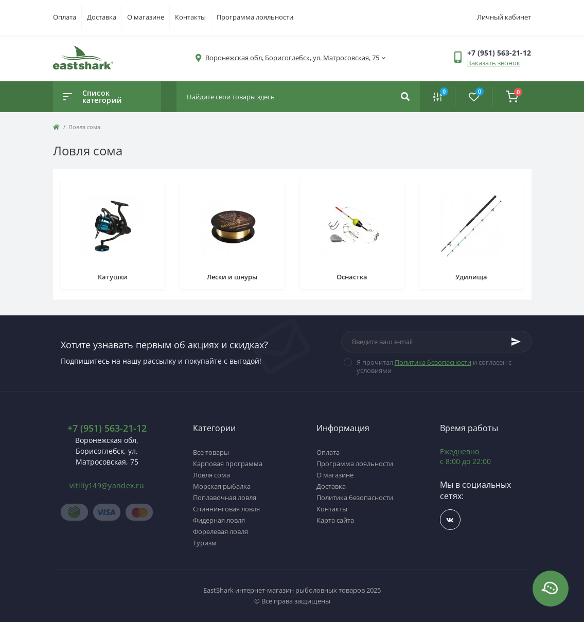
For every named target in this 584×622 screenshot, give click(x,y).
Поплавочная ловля (224, 497)
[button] (292, 58)
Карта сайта (335, 520)
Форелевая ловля (220, 531)
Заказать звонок (493, 62)
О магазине (145, 17)
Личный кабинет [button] (504, 17)
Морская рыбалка (222, 486)
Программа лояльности (255, 17)
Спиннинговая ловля (226, 508)
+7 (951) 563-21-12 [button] (107, 428)
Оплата (64, 17)
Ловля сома (211, 474)
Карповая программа (227, 463)
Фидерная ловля (219, 520)
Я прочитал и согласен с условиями (434, 366)
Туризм (205, 542)
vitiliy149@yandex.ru (106, 485)
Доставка (101, 17)
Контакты (190, 17)
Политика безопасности (433, 362)
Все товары (211, 452)
